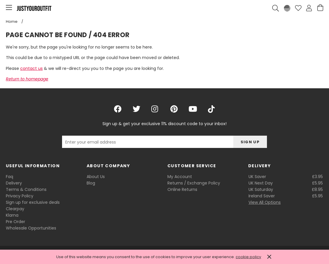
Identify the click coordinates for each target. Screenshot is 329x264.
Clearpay (15, 209)
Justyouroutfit (34, 8)
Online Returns (182, 189)
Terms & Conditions (26, 189)
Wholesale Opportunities (31, 228)
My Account (179, 177)
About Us (96, 177)
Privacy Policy (19, 196)
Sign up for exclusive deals (33, 202)
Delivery (14, 183)
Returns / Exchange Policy (193, 183)
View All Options (265, 202)
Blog (91, 183)
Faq (9, 177)
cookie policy (248, 257)
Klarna (12, 215)
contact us (31, 68)
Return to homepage (27, 79)
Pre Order (15, 222)
